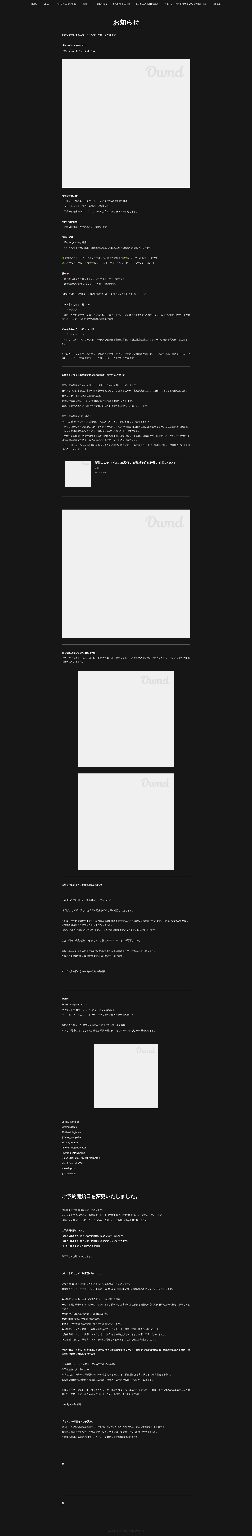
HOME (34, 4)
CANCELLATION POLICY (147, 4)
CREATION (102, 4)
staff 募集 (217, 4)
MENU (46, 4)
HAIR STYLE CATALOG (66, 4)
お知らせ (87, 4)
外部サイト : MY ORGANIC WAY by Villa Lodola (185, 4)
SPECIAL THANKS (121, 4)
